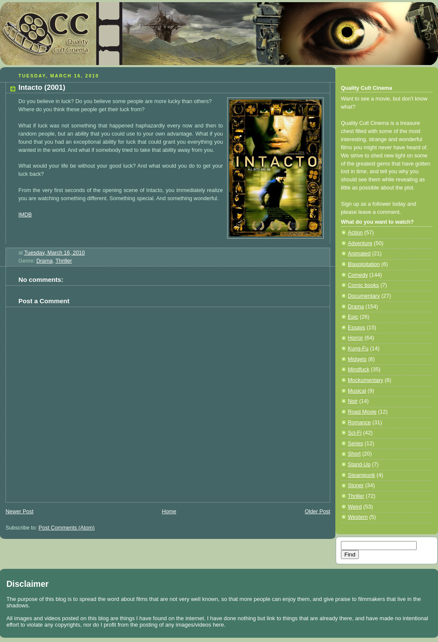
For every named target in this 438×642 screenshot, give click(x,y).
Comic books (363, 285)
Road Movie (362, 412)
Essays (356, 328)
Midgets (357, 359)
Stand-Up (359, 464)
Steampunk (361, 475)
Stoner (356, 485)
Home (169, 512)
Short (354, 454)
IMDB (25, 215)
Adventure (360, 243)
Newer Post (19, 512)
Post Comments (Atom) (66, 528)
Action (355, 233)
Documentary (364, 296)
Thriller (64, 261)
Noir (353, 401)
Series (355, 444)
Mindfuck (358, 370)
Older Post (317, 512)
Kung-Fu (358, 349)
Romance (359, 423)
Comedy (358, 275)
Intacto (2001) (41, 87)
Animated (359, 254)
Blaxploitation (364, 264)
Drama (44, 261)
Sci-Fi (354, 433)
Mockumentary (365, 380)
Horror (355, 338)
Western (358, 517)
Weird (355, 507)
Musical (357, 391)
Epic (353, 317)
